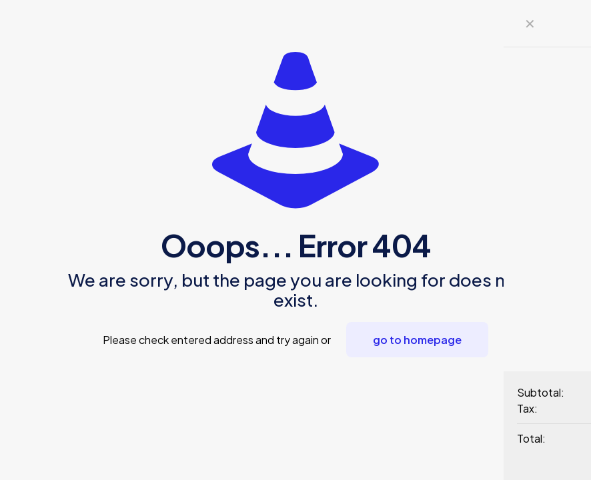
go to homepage (417, 340)
